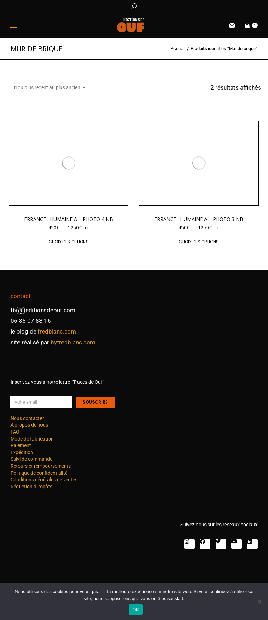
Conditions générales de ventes (43, 479)
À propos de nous (29, 425)
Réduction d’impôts (31, 486)
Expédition (21, 452)
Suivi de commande (31, 459)
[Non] (259, 601)
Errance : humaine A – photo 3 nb (198, 219)
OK (135, 609)
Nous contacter (27, 418)
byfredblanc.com (73, 342)
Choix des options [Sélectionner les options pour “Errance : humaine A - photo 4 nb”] (69, 242)
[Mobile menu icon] (14, 25)
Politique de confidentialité (38, 473)
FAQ (15, 432)
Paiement (20, 445)
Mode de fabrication (32, 439)
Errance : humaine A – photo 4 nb (68, 219)
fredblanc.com (57, 331)
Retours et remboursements (40, 466)
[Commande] (48, 87)
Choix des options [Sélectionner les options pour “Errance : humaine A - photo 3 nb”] (199, 242)
